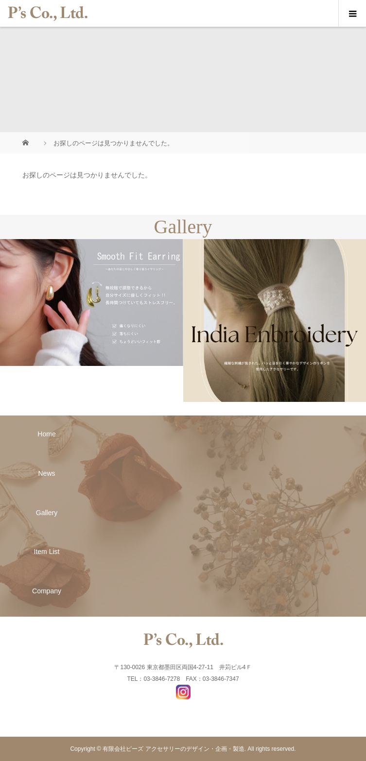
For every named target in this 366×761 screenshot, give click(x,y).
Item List (47, 551)
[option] (91, 302)
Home (46, 434)
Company (46, 591)
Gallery (46, 513)
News (46, 473)
